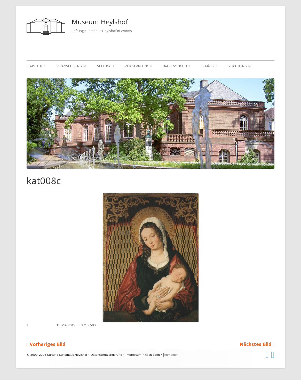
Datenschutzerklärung (106, 355)
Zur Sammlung (137, 66)
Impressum (133, 355)
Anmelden (171, 355)
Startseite (35, 66)
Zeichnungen (240, 66)
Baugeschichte (175, 66)
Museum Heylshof (100, 21)
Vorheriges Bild (47, 344)
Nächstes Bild (255, 344)
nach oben (152, 355)
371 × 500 (88, 325)
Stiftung (104, 66)
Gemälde (208, 66)
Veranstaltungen (71, 66)
